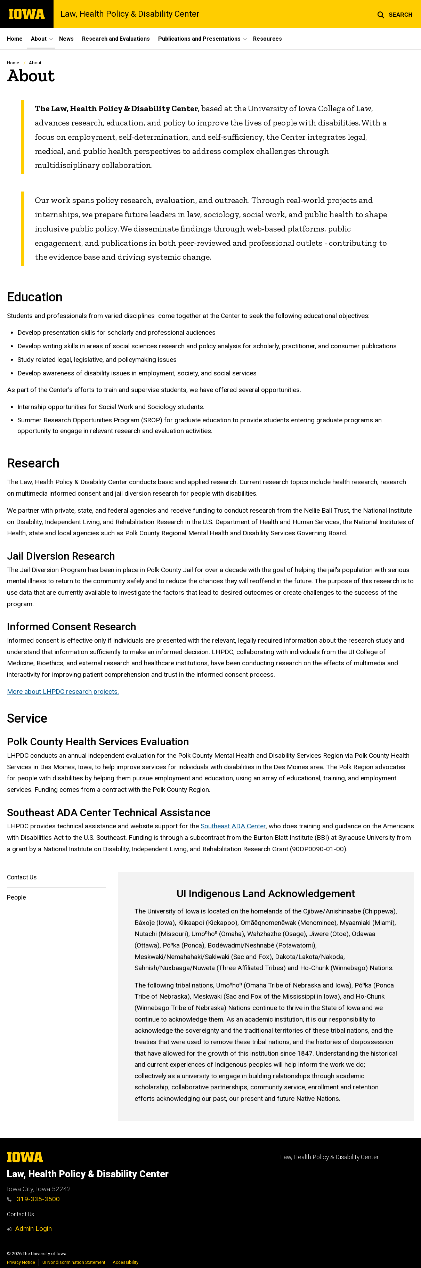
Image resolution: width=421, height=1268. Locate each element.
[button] (395, 14)
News (66, 38)
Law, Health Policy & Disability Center (130, 14)
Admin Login (33, 1229)
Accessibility (125, 1262)
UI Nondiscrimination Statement (73, 1262)
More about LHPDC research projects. (63, 692)
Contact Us (22, 877)
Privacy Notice (21, 1262)
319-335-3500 (33, 1199)
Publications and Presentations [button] (199, 38)
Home (15, 38)
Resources (267, 38)
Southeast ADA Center (233, 826)
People (16, 897)
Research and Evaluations (116, 38)
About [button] (39, 38)
